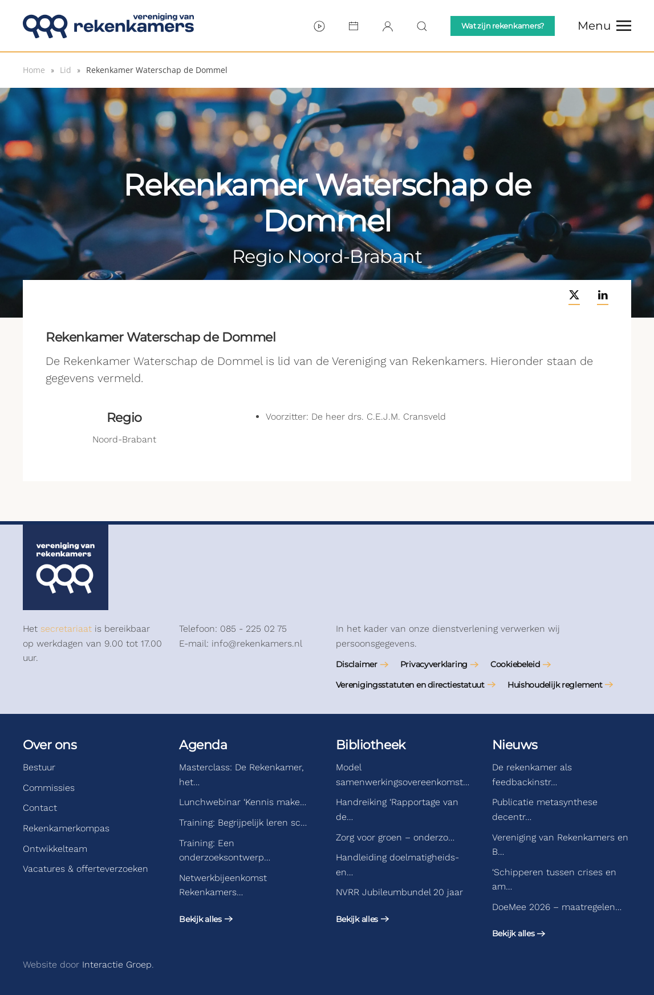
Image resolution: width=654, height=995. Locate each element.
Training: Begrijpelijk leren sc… (243, 822)
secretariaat (66, 628)
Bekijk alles (200, 919)
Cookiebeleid (515, 664)
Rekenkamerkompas (66, 828)
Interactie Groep (117, 964)
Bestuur (39, 767)
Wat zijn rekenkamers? (502, 25)
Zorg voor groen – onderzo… (395, 837)
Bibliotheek (370, 745)
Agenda (203, 745)
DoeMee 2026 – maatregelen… (556, 906)
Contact (40, 807)
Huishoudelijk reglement (555, 685)
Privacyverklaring (434, 664)
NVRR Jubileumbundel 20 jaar (399, 892)
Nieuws (514, 745)
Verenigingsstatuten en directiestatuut (410, 685)
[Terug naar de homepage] (108, 25)
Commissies (49, 787)
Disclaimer (356, 664)
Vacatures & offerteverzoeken (85, 868)
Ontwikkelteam (55, 848)
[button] (604, 25)
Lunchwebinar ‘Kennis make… (242, 802)
